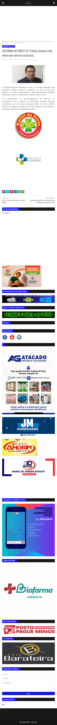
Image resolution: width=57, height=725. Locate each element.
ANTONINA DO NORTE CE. (19, 41)
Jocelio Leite (34, 722)
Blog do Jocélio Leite (10, 59)
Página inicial (6, 41)
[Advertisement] (28, 22)
